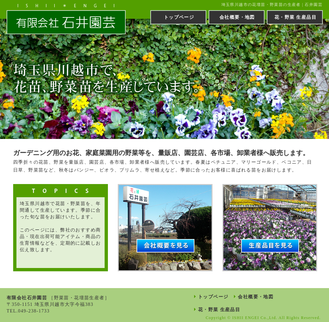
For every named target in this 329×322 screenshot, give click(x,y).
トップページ (179, 17)
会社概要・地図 (237, 17)
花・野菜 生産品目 (295, 17)
